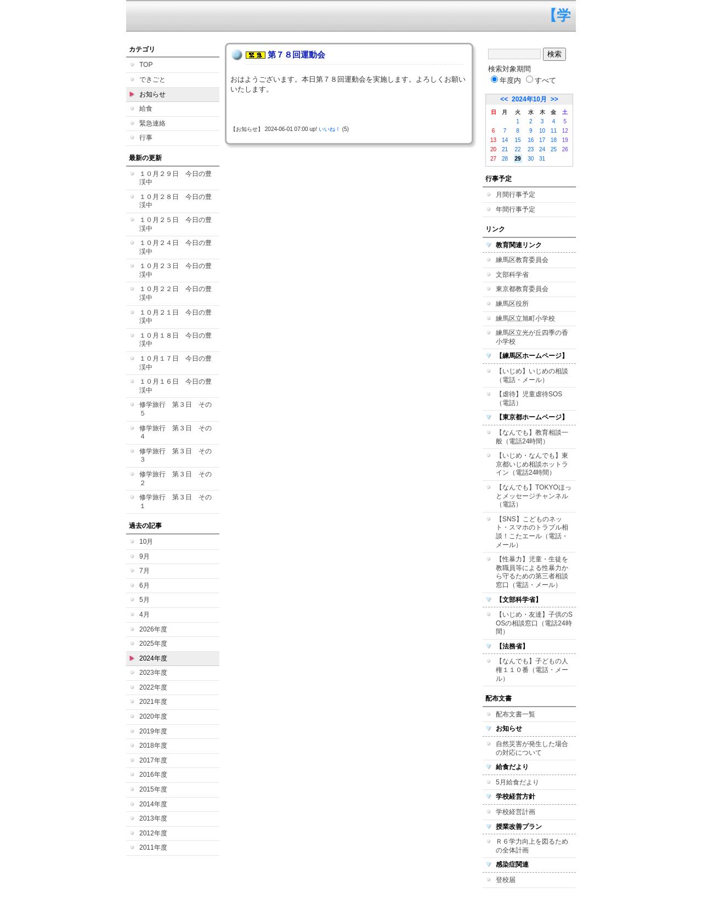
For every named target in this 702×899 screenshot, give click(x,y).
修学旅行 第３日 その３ (175, 455)
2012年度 (153, 833)
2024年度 (153, 658)
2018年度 (153, 745)
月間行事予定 (515, 194)
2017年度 (153, 760)
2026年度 (153, 629)
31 (542, 159)
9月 (144, 556)
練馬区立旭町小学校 (525, 318)
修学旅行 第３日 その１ (175, 501)
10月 (146, 541)
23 (531, 149)
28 (505, 159)
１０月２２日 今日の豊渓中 (175, 293)
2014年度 (153, 804)
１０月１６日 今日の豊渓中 (175, 386)
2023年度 (153, 672)
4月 (144, 614)
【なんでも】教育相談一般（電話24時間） (532, 437)
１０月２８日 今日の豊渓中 (175, 201)
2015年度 (153, 789)
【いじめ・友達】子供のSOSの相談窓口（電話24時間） (534, 623)
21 (505, 149)
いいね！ (330, 129)
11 (554, 131)
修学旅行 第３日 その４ (175, 432)
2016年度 (153, 774)
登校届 (506, 880)
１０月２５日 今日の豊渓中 (175, 224)
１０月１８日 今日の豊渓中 (175, 340)
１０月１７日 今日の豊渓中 (175, 363)
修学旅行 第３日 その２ (175, 478)
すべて (541, 80)
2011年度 (153, 847)
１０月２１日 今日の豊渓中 (175, 317)
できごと (152, 79)
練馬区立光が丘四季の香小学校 (532, 337)
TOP (145, 65)
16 (531, 140)
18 (554, 140)
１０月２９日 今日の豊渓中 (175, 178)
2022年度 (153, 687)
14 (505, 140)
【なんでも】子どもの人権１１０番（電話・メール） (532, 669)
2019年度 (153, 731)
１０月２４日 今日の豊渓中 (175, 247)
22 (518, 149)
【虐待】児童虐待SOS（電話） (529, 398)
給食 (145, 108)
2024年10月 (529, 99)
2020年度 (153, 716)
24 (542, 149)
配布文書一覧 (515, 714)
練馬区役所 (512, 304)
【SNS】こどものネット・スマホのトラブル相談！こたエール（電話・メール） (532, 532)
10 (542, 131)
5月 (144, 600)
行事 (145, 137)
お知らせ (152, 94)
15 (518, 140)
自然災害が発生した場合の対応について (532, 748)
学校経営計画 (515, 812)
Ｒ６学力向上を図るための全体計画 (532, 846)
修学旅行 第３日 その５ (175, 409)
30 (531, 159)
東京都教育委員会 (522, 289)
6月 (144, 585)
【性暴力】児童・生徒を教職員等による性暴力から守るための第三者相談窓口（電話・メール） (532, 572)
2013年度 (153, 818)
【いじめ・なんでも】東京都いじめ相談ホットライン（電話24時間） (532, 464)
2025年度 (153, 643)
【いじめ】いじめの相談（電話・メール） (532, 375)
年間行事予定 (515, 209)
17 (542, 140)
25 (554, 149)
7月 (144, 570)
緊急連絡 (152, 123)
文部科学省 (512, 274)
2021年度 (153, 701)
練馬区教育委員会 (522, 260)
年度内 (506, 80)
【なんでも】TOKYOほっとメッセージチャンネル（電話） (533, 495)
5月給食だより (517, 782)
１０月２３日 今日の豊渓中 (175, 270)
